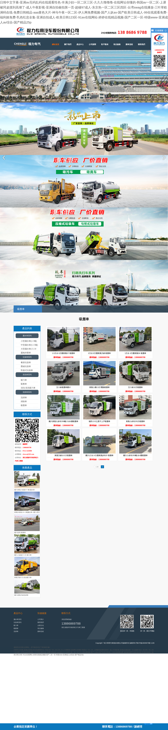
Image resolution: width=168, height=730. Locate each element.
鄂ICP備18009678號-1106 (145, 643)
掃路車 (24, 401)
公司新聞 (92, 44)
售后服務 (117, 44)
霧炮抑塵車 (26, 353)
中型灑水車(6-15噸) (29, 345)
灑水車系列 (27, 336)
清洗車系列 (27, 375)
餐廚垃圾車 (26, 362)
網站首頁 (55, 44)
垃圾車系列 (27, 357)
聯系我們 (141, 44)
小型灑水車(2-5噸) (29, 341)
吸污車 (24, 380)
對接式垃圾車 (27, 370)
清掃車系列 (27, 392)
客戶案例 (104, 44)
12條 (97, 467)
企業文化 (41, 625)
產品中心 (80, 44)
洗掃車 (24, 397)
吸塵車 (24, 405)
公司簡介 (41, 619)
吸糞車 (24, 384)
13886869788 (71, 623)
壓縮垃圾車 (26, 366)
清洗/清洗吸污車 (28, 388)
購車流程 (129, 44)
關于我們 (67, 44)
